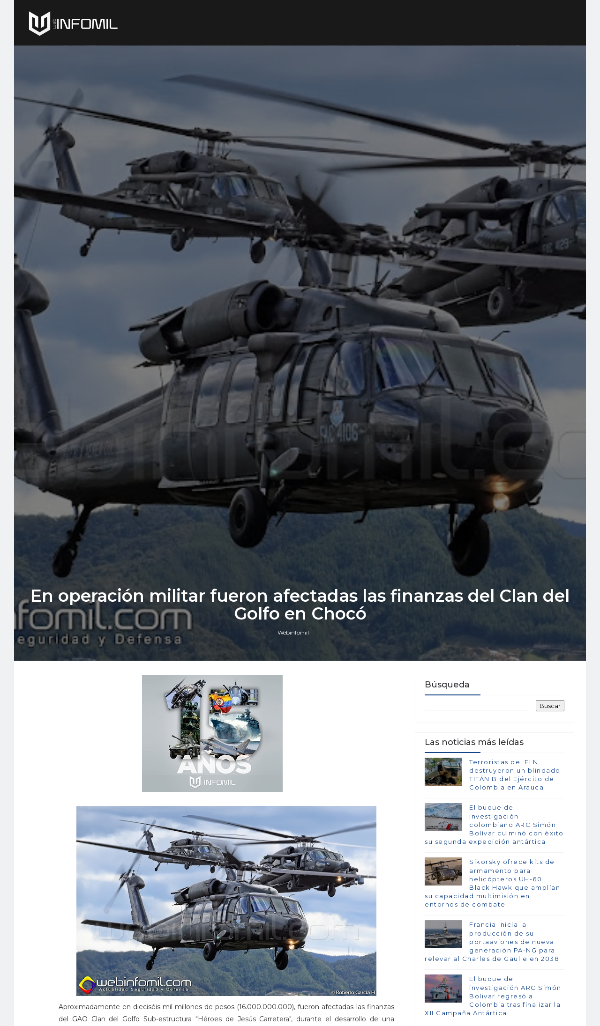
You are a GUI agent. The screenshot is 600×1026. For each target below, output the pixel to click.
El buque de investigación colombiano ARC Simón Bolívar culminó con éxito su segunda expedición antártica (494, 824)
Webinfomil (293, 632)
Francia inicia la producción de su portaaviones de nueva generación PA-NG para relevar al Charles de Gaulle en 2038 (492, 941)
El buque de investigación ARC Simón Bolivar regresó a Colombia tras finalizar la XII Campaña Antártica (493, 996)
